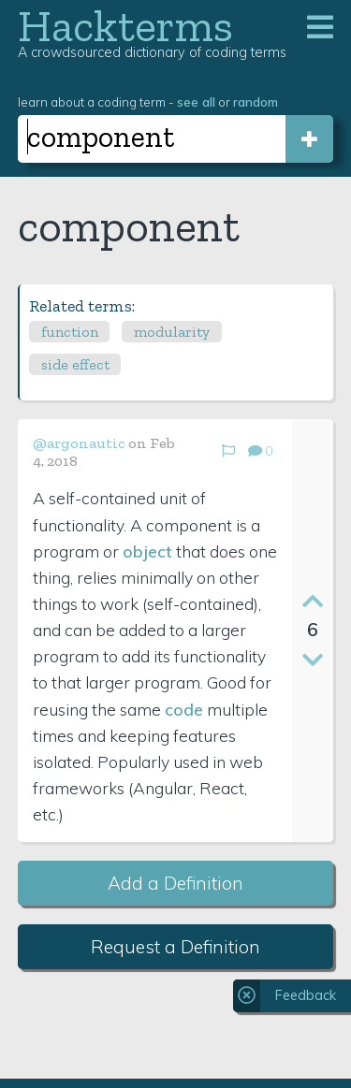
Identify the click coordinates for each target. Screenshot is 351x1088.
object (147, 551)
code (184, 709)
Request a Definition (175, 947)
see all (196, 101)
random (255, 101)
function (69, 332)
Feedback (305, 995)
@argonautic (79, 443)
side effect (75, 364)
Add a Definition (175, 883)
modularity (172, 332)
